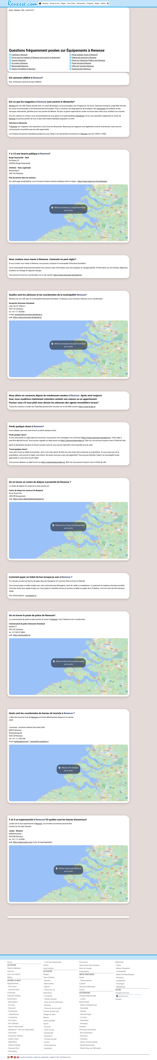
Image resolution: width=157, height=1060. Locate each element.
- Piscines (47, 1027)
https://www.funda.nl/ (87, 407)
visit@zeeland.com (21, 742)
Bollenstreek (84, 1002)
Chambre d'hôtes (14, 996)
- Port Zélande (12, 1024)
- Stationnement (85, 981)
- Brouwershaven (85, 1033)
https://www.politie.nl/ (22, 635)
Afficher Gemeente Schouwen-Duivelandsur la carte (68, 345)
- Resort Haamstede (15, 1027)
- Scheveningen (85, 1014)
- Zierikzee (83, 1039)
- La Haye (83, 1017)
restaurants (101, 109)
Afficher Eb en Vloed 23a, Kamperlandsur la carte (68, 526)
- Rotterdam (84, 1020)
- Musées (47, 981)
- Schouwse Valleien (15, 1036)
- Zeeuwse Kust (13, 990)
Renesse (45, 3)
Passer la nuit (54, 3)
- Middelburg (120, 987)
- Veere (118, 965)
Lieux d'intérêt (48, 977)
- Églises (46, 987)
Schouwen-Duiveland (87, 1030)
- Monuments (48, 984)
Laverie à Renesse (19, 60)
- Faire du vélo (48, 1030)
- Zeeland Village (13, 1045)
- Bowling (47, 1005)
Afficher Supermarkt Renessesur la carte (68, 869)
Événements (81, 3)
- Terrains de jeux (50, 999)
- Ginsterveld (12, 1011)
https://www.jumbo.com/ (23, 842)
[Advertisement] (140, 64)
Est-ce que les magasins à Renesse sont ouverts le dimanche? (36, 58)
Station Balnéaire (14, 968)
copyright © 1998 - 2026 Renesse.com (59, 1057)
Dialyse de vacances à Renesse (84, 58)
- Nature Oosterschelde (88, 1042)
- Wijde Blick (12, 1042)
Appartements (13, 983)
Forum (81, 990)
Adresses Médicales (87, 987)
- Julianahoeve (13, 1014)
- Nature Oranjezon (122, 968)
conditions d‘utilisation (26, 1057)
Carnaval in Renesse (19, 55)
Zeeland (82, 1027)
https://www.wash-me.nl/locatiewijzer (92, 181)
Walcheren (119, 962)
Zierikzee (54, 619)
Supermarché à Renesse (81, 69)
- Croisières (47, 996)
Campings (11, 993)
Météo (103, 3)
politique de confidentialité (41, 1057)
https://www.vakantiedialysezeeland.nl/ (28, 499)
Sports (46, 1024)
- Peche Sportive (49, 1045)
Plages (63, 3)
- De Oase (11, 1005)
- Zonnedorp (12, 1051)
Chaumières (12, 999)
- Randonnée (48, 1033)
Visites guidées (49, 1021)
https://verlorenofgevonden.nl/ (73, 441)
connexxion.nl (30, 596)
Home (9, 962)
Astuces (10, 971)
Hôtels (46, 965)
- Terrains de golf (50, 1039)
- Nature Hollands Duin (88, 1005)
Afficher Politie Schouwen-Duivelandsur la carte (68, 662)
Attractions (47, 993)
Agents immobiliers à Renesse (23, 69)
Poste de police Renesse (81, 63)
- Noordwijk (83, 1008)
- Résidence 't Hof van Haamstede (20, 1030)
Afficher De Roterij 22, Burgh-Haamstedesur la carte (68, 209)
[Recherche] (107, 3)
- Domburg (119, 978)
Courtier (82, 984)
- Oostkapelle (120, 971)
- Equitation (47, 1048)
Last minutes (48, 968)
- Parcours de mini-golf (52, 1008)
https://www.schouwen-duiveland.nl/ (67, 275)
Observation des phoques (89, 965)
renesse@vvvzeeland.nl (39, 742)
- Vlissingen (119, 984)
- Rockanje (83, 1024)
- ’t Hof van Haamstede (52, 962)
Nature (46, 1017)
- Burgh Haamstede (86, 1045)
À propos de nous (122, 993)
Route (81, 977)
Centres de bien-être (51, 1011)
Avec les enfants (13, 974)
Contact (118, 999)
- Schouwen (11, 1033)
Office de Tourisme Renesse (83, 66)
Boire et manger (85, 968)
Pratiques (90, 3)
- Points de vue (49, 990)
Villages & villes (49, 1014)
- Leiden (82, 999)
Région (97, 3)
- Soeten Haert (13, 1039)
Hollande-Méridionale (87, 996)
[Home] (40, 3)
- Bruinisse (83, 1036)
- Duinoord (11, 1008)
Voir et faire (71, 3)
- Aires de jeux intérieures (53, 1002)
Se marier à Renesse (20, 63)
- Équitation (47, 1036)
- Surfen (46, 1042)
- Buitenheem (12, 1002)
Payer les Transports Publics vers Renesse (88, 60)
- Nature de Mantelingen (124, 974)
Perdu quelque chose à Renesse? (85, 55)
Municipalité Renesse (20, 66)
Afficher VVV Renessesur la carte (68, 769)
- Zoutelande (120, 981)
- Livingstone (12, 1017)
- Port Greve (12, 987)
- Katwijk (82, 1011)
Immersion (83, 962)
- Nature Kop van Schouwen (90, 1048)
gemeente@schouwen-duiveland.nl (28, 315)
